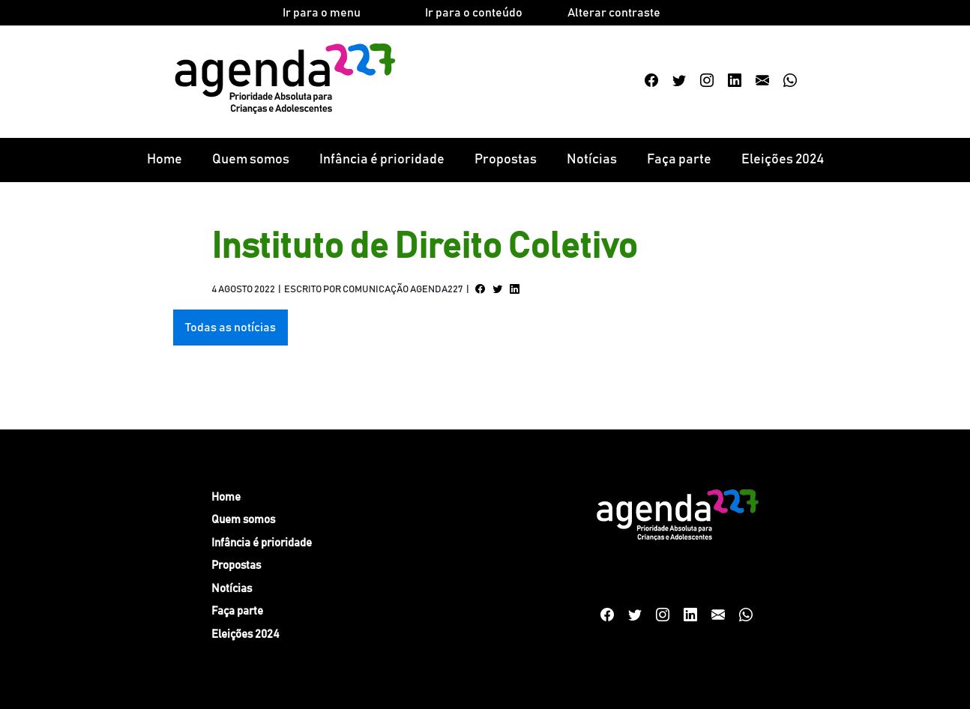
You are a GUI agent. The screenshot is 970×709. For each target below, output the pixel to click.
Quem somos (250, 159)
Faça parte (679, 159)
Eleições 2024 (782, 159)
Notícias (592, 159)
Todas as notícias (230, 328)
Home (164, 159)
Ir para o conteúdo (473, 13)
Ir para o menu (322, 13)
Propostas (506, 159)
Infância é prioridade (382, 159)
